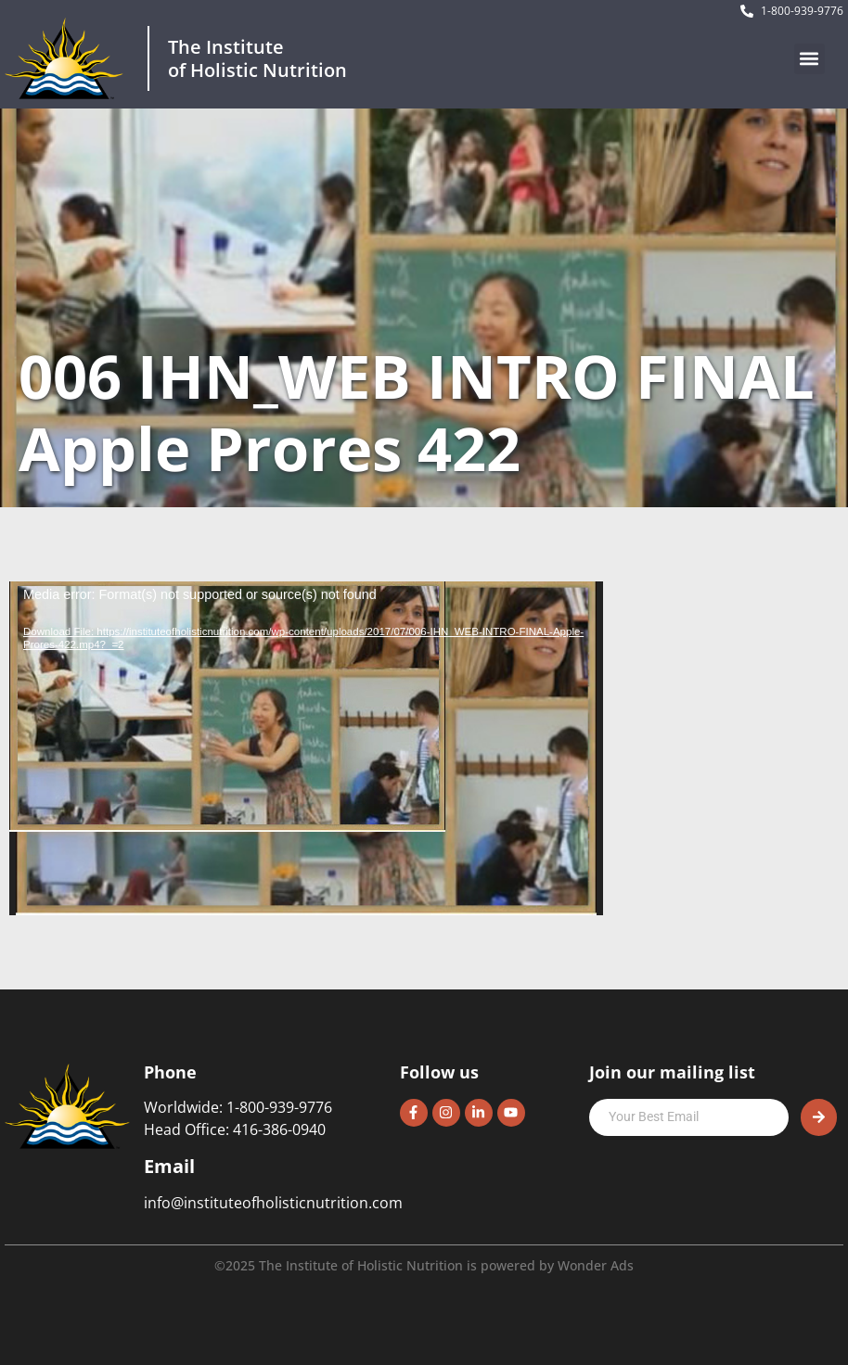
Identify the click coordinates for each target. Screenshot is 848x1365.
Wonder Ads (596, 1265)
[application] (306, 748)
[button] (809, 59)
